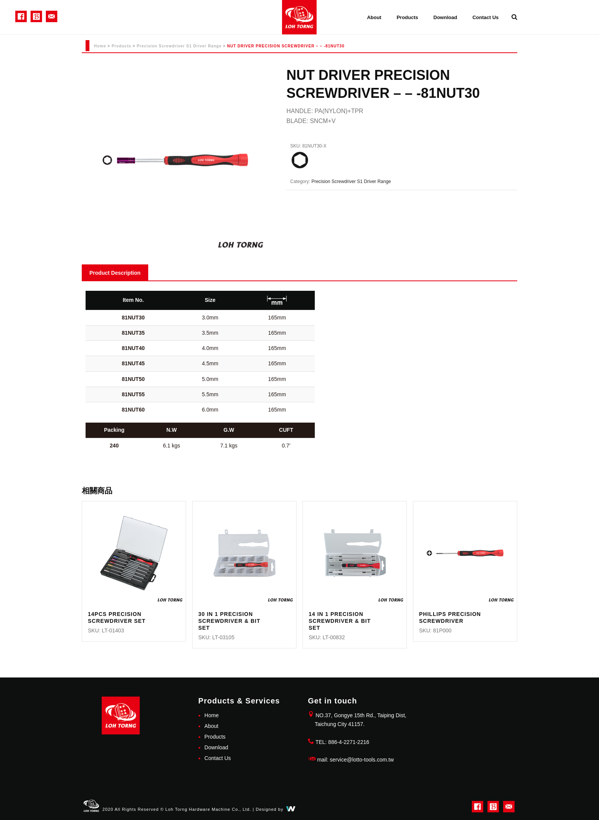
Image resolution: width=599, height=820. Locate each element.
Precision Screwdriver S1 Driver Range (179, 46)
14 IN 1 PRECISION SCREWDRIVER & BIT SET (340, 621)
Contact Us (486, 17)
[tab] (115, 272)
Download (445, 17)
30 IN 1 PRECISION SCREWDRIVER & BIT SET (229, 621)
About (374, 17)
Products (407, 17)
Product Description (115, 273)
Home (100, 46)
